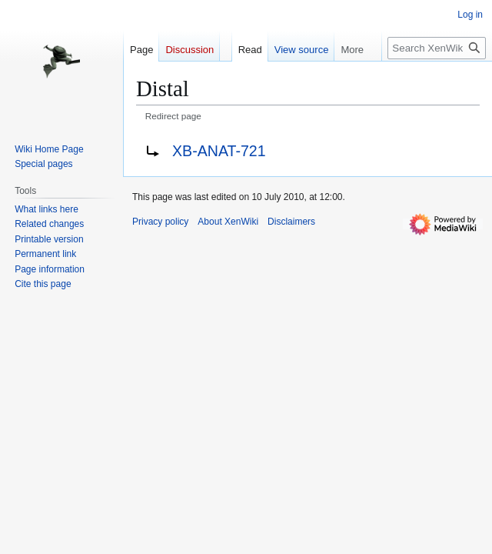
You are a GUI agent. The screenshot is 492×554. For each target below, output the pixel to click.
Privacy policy (160, 221)
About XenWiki (228, 221)
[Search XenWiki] (436, 48)
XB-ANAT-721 (219, 150)
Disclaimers (291, 221)
